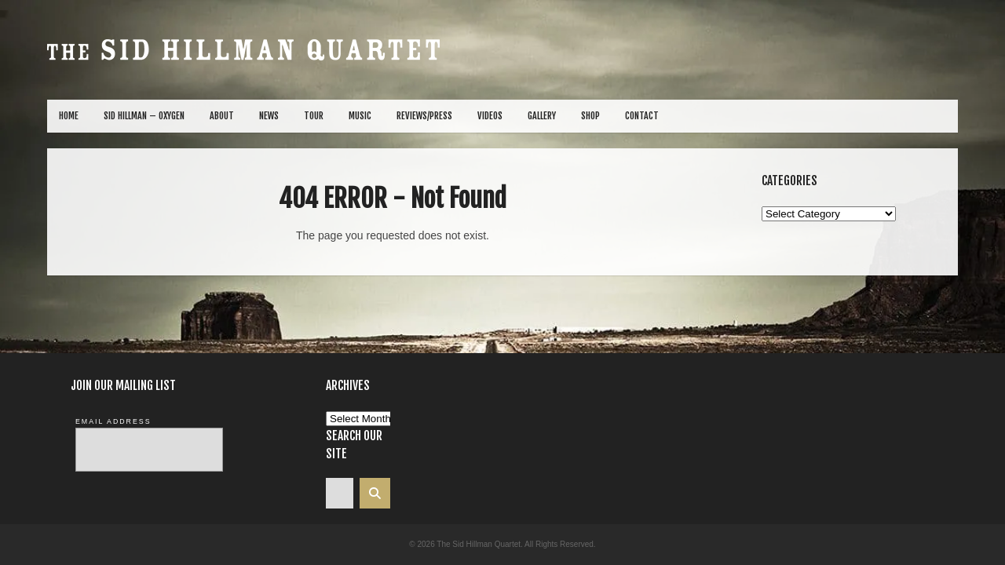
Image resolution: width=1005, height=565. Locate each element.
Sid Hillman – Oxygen (144, 116)
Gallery (542, 116)
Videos (489, 116)
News (269, 116)
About (222, 116)
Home (69, 116)
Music (360, 116)
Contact (642, 116)
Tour (313, 116)
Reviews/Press (424, 116)
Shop (590, 116)
